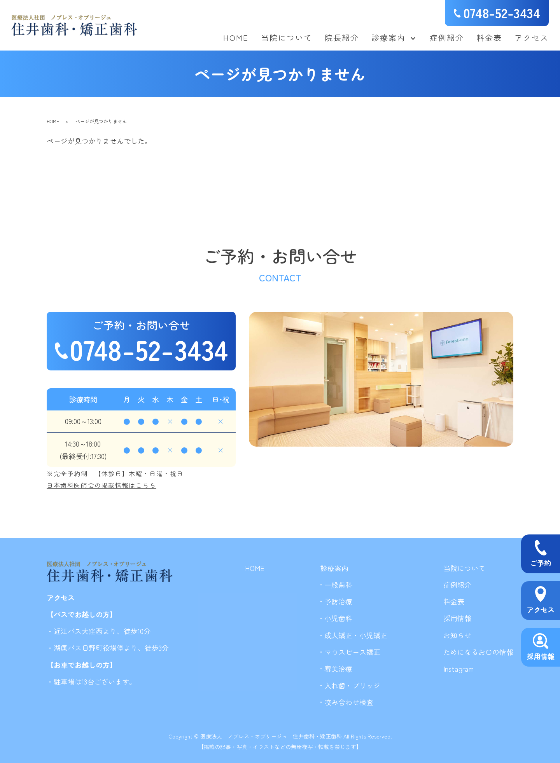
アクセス (531, 37)
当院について (286, 37)
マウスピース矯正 (352, 652)
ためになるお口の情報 (478, 652)
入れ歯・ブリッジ (352, 685)
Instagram (458, 668)
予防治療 (338, 601)
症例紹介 (447, 37)
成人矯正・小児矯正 (355, 635)
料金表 (489, 37)
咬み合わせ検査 (348, 702)
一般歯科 (338, 585)
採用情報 (457, 618)
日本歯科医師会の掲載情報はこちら (101, 485)
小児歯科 (338, 618)
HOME (235, 37)
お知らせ (457, 635)
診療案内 (388, 37)
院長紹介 (342, 37)
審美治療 (338, 668)
